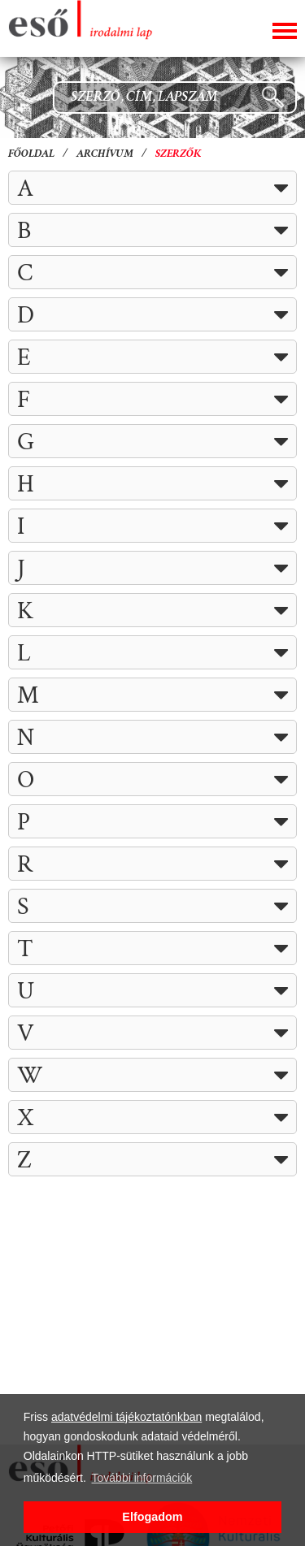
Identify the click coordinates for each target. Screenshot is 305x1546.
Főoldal (31, 154)
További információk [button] (142, 1477)
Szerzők (178, 154)
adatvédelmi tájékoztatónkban (126, 1416)
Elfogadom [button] (152, 1516)
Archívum (104, 154)
